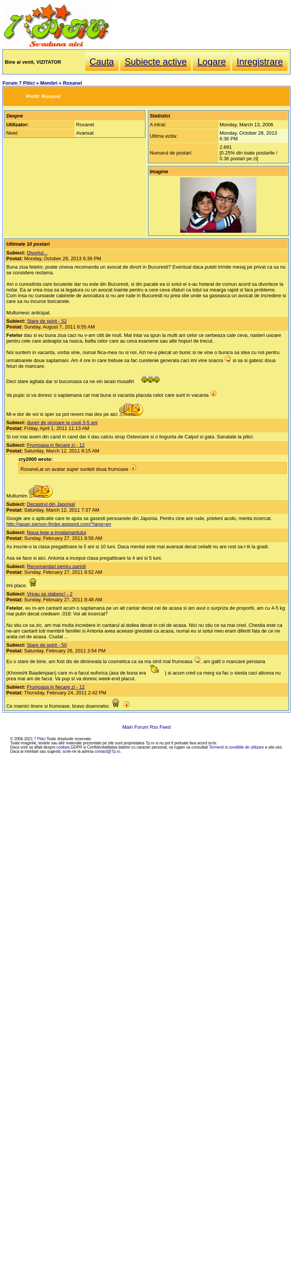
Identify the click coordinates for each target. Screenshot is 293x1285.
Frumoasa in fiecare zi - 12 (56, 445)
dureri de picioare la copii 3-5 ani (62, 422)
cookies (63, 747)
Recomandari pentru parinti (56, 566)
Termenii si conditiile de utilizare (236, 747)
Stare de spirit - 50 (47, 645)
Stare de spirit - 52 (47, 321)
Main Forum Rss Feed (146, 727)
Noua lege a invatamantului (56, 532)
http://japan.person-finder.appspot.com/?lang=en (58, 524)
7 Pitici (39, 739)
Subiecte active (156, 61)
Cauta (102, 61)
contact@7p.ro (107, 751)
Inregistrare (260, 61)
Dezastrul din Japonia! (51, 504)
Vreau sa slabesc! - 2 (49, 594)
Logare (211, 61)
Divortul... (37, 253)
